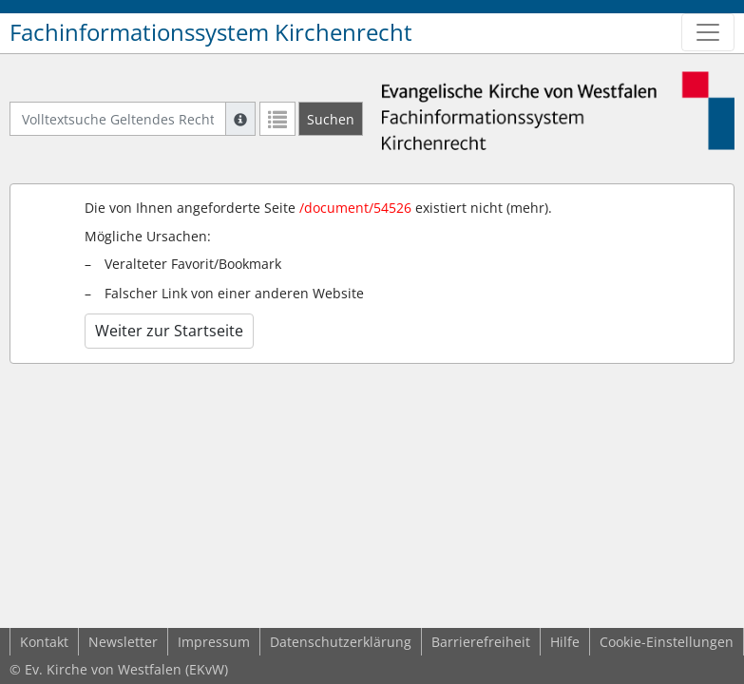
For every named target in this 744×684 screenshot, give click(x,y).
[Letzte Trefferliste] (277, 119)
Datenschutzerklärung (340, 642)
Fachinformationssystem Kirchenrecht (211, 32)
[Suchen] (330, 119)
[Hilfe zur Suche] (240, 119)
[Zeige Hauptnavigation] (707, 32)
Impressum (214, 642)
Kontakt (44, 642)
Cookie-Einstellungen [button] (667, 642)
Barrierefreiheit (480, 642)
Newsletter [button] (123, 642)
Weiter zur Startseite (169, 330)
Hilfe (565, 642)
